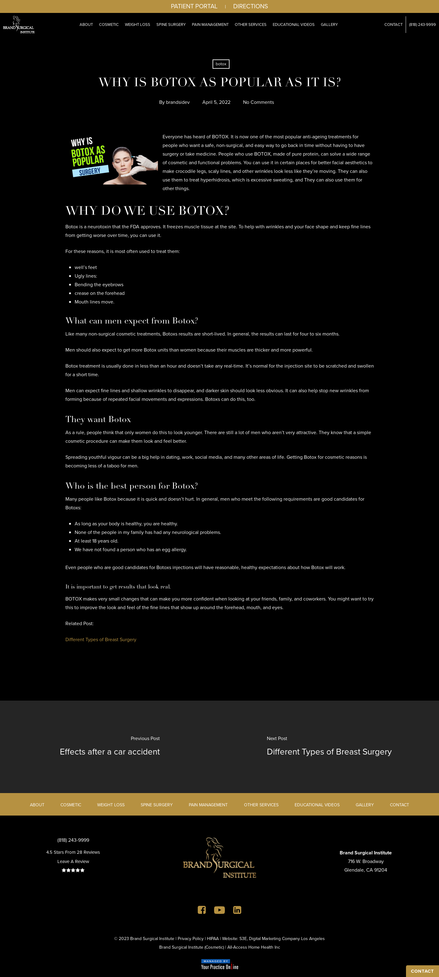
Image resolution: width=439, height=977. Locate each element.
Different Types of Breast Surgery (100, 639)
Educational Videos (317, 805)
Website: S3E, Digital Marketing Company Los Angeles (273, 938)
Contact (399, 805)
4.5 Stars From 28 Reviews (73, 852)
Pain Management (208, 805)
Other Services (261, 805)
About (37, 805)
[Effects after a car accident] (110, 747)
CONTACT (422, 971)
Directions (250, 6)
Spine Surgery (157, 805)
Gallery (365, 805)
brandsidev (178, 102)
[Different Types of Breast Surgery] (329, 747)
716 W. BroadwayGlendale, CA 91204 (366, 861)
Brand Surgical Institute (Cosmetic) (191, 947)
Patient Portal (194, 6)
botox (221, 64)
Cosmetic (70, 805)
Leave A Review (73, 861)
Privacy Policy (191, 938)
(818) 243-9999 (73, 840)
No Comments (258, 102)
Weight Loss (111, 805)
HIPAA (213, 938)
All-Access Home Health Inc (253, 947)
